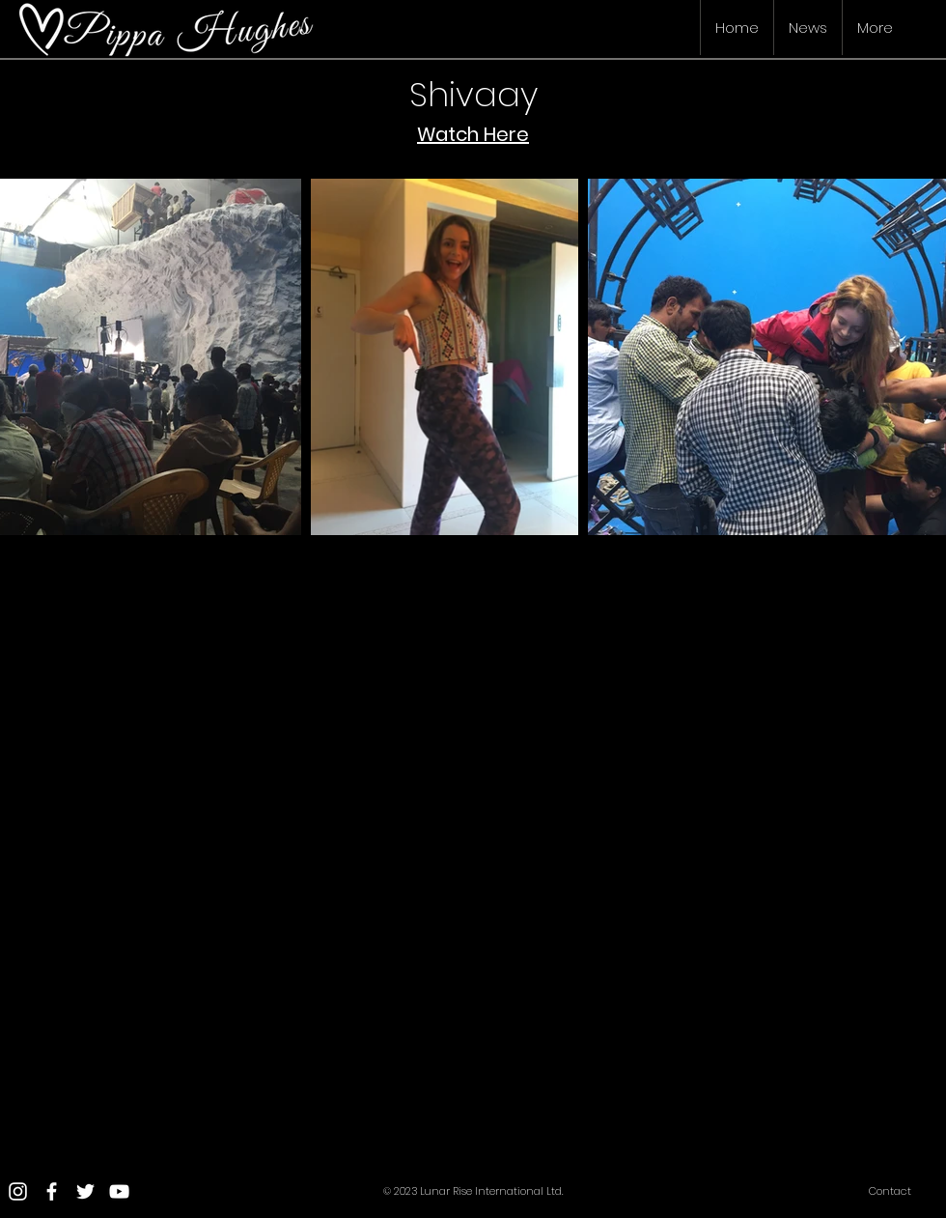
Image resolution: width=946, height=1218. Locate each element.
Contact (890, 1191)
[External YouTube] (232, 727)
